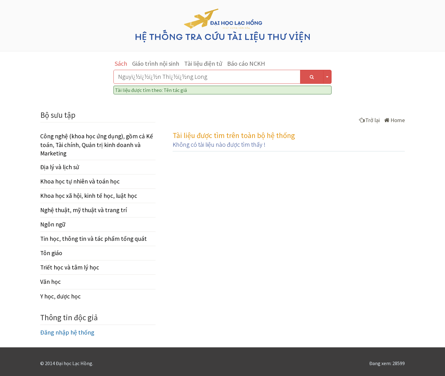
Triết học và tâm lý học (69, 267)
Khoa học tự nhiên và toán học (80, 181)
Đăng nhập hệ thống (67, 332)
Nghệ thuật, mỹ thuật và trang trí (83, 210)
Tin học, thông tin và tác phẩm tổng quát (93, 238)
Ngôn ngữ (52, 224)
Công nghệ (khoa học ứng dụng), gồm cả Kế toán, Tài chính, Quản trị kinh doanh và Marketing (96, 144)
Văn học (50, 281)
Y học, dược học (60, 296)
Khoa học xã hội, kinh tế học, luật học (88, 195)
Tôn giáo (51, 253)
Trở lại (369, 120)
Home (394, 120)
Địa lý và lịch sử (59, 167)
